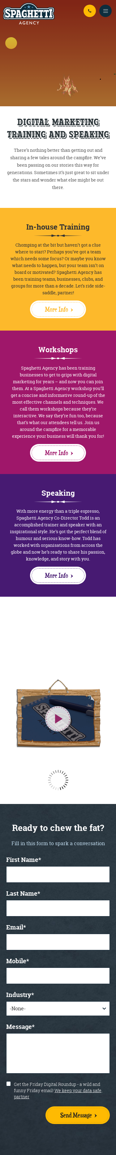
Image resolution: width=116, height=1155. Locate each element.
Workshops (58, 350)
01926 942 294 (90, 11)
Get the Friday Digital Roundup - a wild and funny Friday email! (58, 1090)
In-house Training (58, 227)
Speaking (58, 493)
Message (20, 1027)
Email (16, 927)
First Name (23, 860)
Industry (20, 995)
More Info (59, 309)
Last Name (23, 894)
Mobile (17, 961)
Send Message (76, 1115)
